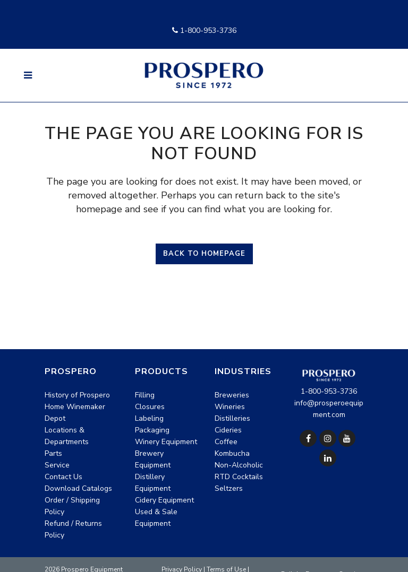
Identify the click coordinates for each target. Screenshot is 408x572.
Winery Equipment (166, 442)
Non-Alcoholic (239, 465)
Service (57, 465)
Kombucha (232, 453)
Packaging (152, 430)
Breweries (232, 395)
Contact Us (63, 477)
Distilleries (232, 418)
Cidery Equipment (164, 500)
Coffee (226, 442)
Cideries (228, 430)
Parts (53, 453)
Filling (145, 395)
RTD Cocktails (239, 477)
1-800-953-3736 (204, 30)
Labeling (149, 418)
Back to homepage (204, 253)
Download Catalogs (78, 488)
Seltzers (229, 488)
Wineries (230, 407)
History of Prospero (77, 395)
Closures (150, 407)
